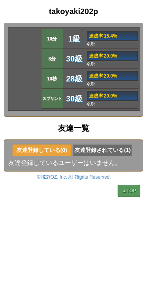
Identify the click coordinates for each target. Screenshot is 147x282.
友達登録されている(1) (102, 150)
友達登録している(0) (41, 150)
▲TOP (129, 190)
